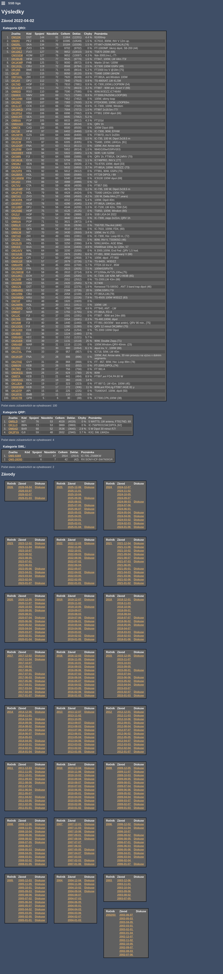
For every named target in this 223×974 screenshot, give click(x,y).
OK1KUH (16, 257)
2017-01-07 (25, 695)
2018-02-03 (124, 635)
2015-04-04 (124, 684)
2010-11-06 (75, 771)
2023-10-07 (25, 550)
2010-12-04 (75, 768)
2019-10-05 (75, 606)
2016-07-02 (75, 673)
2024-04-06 (124, 516)
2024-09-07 (124, 498)
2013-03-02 (75, 744)
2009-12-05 (124, 768)
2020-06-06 (25, 621)
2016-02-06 (75, 692)
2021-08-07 (124, 557)
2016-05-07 (75, 681)
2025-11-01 (75, 490)
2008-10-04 (25, 831)
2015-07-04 (124, 673)
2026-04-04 (25, 487)
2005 (10, 880)
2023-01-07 (25, 583)
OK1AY (15, 80)
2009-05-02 (124, 793)
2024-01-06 (124, 527)
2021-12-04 (124, 543)
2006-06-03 (124, 846)
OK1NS (15, 69)
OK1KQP (16, 356)
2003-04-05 (126, 922)
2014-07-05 (25, 730)
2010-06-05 (75, 789)
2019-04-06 (75, 628)
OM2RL (16, 44)
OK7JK (15, 131)
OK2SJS (16, 243)
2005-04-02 (25, 909)
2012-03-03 (124, 744)
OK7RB (16, 319)
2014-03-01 (25, 744)
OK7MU (16, 369)
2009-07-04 (124, 786)
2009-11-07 (124, 771)
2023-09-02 (25, 554)
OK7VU (15, 185)
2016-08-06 (75, 670)
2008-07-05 (25, 842)
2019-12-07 (75, 599)
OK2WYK (17, 135)
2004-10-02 (75, 887)
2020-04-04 (25, 628)
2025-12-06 (75, 487)
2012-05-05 (124, 737)
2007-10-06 (75, 831)
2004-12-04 (75, 880)
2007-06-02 (75, 846)
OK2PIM (16, 149)
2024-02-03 (124, 523)
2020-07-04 (25, 617)
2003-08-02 (124, 895)
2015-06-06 (124, 677)
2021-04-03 (124, 572)
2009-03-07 (124, 800)
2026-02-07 (25, 494)
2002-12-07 (126, 936)
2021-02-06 (124, 579)
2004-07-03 (75, 898)
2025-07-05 (75, 505)
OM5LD (13, 421)
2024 (109, 487)
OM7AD (16, 236)
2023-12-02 (25, 543)
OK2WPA (17, 304)
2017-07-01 (25, 673)
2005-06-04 (25, 902)
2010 (60, 768)
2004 (60, 880)
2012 (109, 712)
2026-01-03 (25, 498)
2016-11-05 (75, 659)
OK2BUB (16, 59)
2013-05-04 (75, 737)
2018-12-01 (124, 599)
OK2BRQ (16, 308)
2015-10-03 (124, 663)
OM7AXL (16, 77)
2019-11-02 (75, 603)
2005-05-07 (25, 905)
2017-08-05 (25, 670)
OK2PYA (14, 432)
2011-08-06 (25, 782)
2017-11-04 (25, 659)
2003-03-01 (126, 925)
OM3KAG (17, 380)
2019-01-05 (75, 639)
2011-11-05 (25, 771)
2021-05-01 (124, 568)
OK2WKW (17, 272)
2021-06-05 (124, 565)
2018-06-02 (124, 621)
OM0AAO (17, 124)
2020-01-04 (25, 639)
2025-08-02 (75, 501)
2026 (10, 487)
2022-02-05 (75, 579)
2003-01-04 (126, 933)
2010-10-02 (75, 775)
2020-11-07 (25, 603)
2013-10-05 (75, 719)
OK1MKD (17, 109)
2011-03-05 (25, 800)
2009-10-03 (124, 775)
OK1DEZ (16, 51)
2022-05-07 (75, 568)
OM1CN (16, 286)
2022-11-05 (75, 547)
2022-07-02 (75, 561)
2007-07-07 (75, 842)
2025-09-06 (75, 498)
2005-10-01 (25, 887)
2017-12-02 (25, 655)
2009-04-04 (124, 797)
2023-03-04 (25, 576)
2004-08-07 (75, 895)
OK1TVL (16, 351)
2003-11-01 (124, 884)
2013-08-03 (75, 726)
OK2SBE (16, 210)
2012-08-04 (124, 726)
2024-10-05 (124, 494)
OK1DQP (16, 145)
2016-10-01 (75, 663)
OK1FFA (16, 394)
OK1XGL (16, 66)
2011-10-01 (25, 775)
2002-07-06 (126, 954)
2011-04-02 (25, 797)
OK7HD (16, 84)
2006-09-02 (124, 835)
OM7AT (15, 301)
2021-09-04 (124, 554)
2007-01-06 (75, 864)
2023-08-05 (25, 557)
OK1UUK (16, 254)
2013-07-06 (75, 730)
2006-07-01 (124, 842)
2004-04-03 (75, 909)
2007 (60, 824)
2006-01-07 (124, 864)
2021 (109, 543)
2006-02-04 (124, 860)
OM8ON (16, 365)
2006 (109, 824)
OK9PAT (16, 203)
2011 (10, 768)
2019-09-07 (75, 610)
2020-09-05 (25, 610)
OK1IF (15, 73)
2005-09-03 (25, 891)
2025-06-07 (75, 509)
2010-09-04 (75, 779)
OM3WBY (17, 153)
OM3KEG (17, 372)
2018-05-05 (124, 624)
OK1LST (16, 106)
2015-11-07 (124, 659)
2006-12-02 (124, 824)
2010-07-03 (75, 786)
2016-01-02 (75, 695)
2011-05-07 (25, 793)
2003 (109, 880)
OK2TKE (16, 362)
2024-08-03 (124, 501)
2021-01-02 (124, 583)
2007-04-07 (75, 853)
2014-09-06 (25, 722)
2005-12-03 (25, 880)
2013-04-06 (75, 740)
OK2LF (15, 214)
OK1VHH (16, 98)
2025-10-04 (75, 494)
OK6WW (16, 283)
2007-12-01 (75, 824)
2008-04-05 (25, 853)
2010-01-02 (75, 807)
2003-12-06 (124, 880)
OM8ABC (17, 337)
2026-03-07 (25, 490)
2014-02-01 (25, 748)
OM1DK (16, 37)
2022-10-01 (75, 550)
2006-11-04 (124, 828)
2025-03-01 (75, 519)
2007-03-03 (75, 856)
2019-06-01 (75, 621)
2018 (109, 599)
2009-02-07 (124, 804)
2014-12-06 (25, 712)
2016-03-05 (75, 688)
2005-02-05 (25, 916)
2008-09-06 (25, 835)
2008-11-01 (25, 828)
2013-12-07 (75, 712)
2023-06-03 (25, 565)
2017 (10, 655)
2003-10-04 (124, 887)
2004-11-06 (75, 884)
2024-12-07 (124, 487)
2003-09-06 (124, 891)
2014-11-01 (25, 715)
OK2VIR (16, 279)
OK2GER (16, 341)
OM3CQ (16, 228)
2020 (10, 599)
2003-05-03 (126, 918)
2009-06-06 (124, 789)
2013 (60, 712)
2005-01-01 (25, 920)
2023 (10, 543)
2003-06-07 (126, 915)
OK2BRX (16, 174)
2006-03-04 (124, 856)
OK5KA (16, 167)
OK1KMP (16, 189)
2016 (60, 655)
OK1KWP (17, 62)
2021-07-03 (124, 561)
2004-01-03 (75, 920)
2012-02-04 (124, 748)
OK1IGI (15, 182)
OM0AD (13, 428)
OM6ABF (16, 344)
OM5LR (16, 225)
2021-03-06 (124, 576)
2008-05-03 (25, 849)
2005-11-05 (25, 884)
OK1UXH (16, 330)
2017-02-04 (25, 692)
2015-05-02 (124, 681)
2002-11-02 (126, 940)
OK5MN (16, 156)
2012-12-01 (124, 712)
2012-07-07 (124, 730)
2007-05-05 (75, 849)
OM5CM (16, 232)
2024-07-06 (124, 505)
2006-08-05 (124, 838)
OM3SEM (17, 55)
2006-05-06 (124, 849)
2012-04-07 (124, 740)
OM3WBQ (17, 297)
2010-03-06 (75, 800)
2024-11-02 (124, 490)
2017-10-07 (25, 663)
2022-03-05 (75, 576)
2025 (60, 487)
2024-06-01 (124, 509)
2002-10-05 (126, 943)
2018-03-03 (124, 632)
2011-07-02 (25, 786)
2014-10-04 (25, 719)
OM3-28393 (15, 459)
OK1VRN (16, 294)
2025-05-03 (75, 512)
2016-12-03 (75, 655)
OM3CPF (16, 116)
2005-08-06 (25, 895)
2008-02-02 (25, 860)
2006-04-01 (124, 853)
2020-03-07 (25, 632)
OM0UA (16, 221)
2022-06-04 (75, 565)
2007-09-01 (75, 835)
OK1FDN (16, 268)
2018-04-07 (124, 628)
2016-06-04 (75, 677)
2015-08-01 (124, 670)
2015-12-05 (124, 655)
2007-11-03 (75, 828)
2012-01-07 (124, 751)
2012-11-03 (124, 715)
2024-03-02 (124, 519)
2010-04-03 (75, 797)
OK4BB (16, 333)
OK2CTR (16, 398)
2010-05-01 (75, 793)
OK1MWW (17, 178)
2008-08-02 (25, 838)
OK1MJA (16, 160)
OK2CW (16, 142)
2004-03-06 (75, 913)
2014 (10, 712)
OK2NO (16, 102)
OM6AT (15, 312)
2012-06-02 (124, 733)
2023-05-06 (25, 568)
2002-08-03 (126, 951)
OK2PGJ (16, 113)
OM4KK (16, 95)
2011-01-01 (25, 807)
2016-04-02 (75, 684)
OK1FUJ (16, 138)
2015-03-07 (124, 688)
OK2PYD (16, 192)
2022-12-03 (75, 543)
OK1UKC (16, 275)
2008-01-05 (25, 864)
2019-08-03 (75, 614)
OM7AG (16, 196)
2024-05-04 (124, 512)
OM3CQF (16, 261)
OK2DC (16, 348)
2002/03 (111, 915)
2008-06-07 (25, 846)
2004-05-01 (75, 905)
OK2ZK (15, 239)
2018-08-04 (124, 614)
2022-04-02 (75, 572)
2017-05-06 (25, 681)
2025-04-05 (75, 516)
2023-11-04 (25, 547)
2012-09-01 (124, 722)
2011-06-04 (25, 789)
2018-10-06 (124, 606)
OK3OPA (16, 200)
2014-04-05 (25, 740)
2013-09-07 (75, 722)
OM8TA (15, 376)
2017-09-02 (25, 666)
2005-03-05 (25, 913)
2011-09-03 (25, 779)
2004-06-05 (75, 902)
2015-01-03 (124, 695)
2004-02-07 (75, 916)
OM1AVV (16, 250)
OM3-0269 (15, 455)
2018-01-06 (124, 639)
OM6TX (15, 127)
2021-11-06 (124, 547)
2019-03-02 (75, 632)
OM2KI (15, 41)
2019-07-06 (75, 617)
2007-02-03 (75, 860)
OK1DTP (16, 390)
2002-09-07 (126, 947)
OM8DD (16, 91)
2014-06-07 (25, 733)
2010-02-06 (75, 804)
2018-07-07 (124, 617)
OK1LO (13, 425)
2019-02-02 (75, 635)
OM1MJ (16, 163)
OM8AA (16, 120)
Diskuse (40, 487)
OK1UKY (16, 88)
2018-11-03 (124, 603)
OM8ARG (17, 290)
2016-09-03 (75, 666)
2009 (109, 768)
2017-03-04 (25, 688)
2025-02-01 (75, 523)
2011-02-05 (25, 804)
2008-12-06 (25, 824)
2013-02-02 (75, 748)
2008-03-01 (25, 856)
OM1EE (16, 247)
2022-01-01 (75, 583)
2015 (109, 655)
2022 (60, 543)
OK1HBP (16, 207)
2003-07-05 (124, 898)
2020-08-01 (25, 614)
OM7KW (16, 48)
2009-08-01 (124, 782)
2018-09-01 (124, 610)
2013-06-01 (75, 733)
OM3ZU (16, 218)
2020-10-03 (25, 606)
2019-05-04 (75, 624)
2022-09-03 (75, 554)
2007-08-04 (75, 838)
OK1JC (15, 315)
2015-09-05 (124, 666)
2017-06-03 (25, 677)
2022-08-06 (75, 557)
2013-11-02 (75, 715)
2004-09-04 (75, 891)
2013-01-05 (75, 751)
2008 (10, 824)
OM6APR (16, 265)
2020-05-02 (25, 624)
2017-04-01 (25, 684)
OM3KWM (17, 387)
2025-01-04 (75, 527)
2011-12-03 (25, 768)
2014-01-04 (25, 751)
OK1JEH (16, 383)
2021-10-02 (124, 550)
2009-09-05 (124, 779)
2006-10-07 (124, 831)
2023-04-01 (25, 572)
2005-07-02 (25, 898)
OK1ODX (16, 326)
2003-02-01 (126, 929)
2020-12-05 (25, 599)
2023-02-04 (25, 579)
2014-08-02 (25, 726)
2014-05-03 (25, 737)
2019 (60, 599)
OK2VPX (16, 171)
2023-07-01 (25, 561)
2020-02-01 (25, 635)
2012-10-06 (124, 719)
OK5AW (16, 322)
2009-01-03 (124, 807)
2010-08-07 (75, 782)
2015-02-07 (124, 692)
